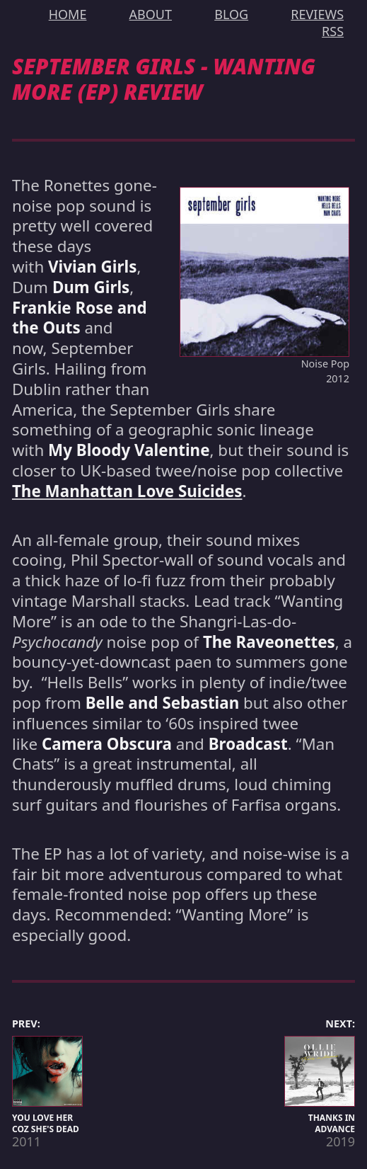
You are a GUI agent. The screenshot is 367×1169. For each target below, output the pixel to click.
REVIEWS (317, 14)
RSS (333, 31)
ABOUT (150, 14)
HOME (68, 14)
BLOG (231, 14)
